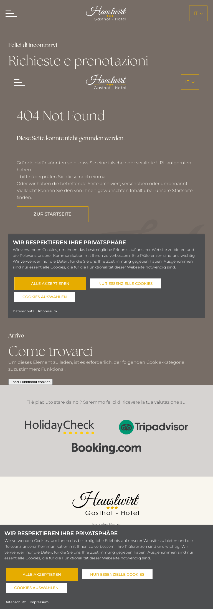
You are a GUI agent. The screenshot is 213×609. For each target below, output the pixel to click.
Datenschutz (15, 602)
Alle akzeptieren (42, 574)
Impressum (39, 602)
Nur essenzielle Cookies (117, 574)
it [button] (198, 13)
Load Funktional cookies (31, 382)
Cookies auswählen (36, 587)
